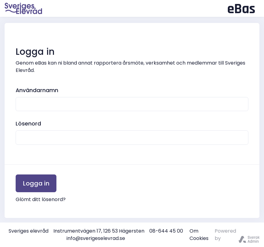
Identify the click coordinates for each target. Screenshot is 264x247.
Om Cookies (199, 234)
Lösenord (28, 123)
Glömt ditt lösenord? (41, 199)
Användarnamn (37, 90)
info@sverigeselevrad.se (96, 238)
